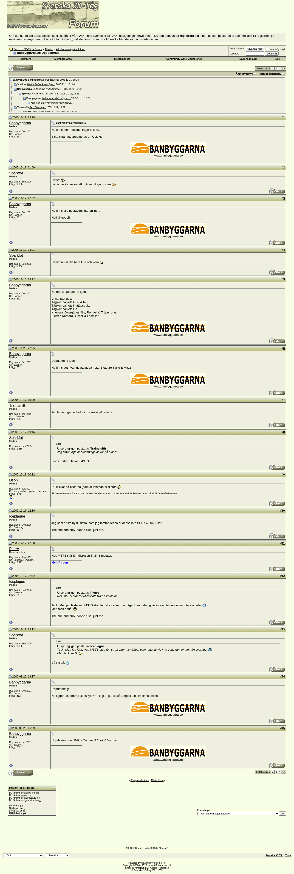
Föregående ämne (139, 780)
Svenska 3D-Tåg (274, 855)
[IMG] (12, 810)
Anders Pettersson (159, 868)
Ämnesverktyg (244, 73)
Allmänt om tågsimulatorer (70, 49)
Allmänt (49, 49)
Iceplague (17, 516)
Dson (13, 480)
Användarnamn (237, 48)
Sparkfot (16, 173)
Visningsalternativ (270, 73)
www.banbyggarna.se (168, 155)
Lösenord (234, 53)
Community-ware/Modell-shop (184, 58)
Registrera (25, 58)
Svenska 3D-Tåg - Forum (28, 49)
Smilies (13, 808)
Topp (288, 855)
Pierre (14, 549)
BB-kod (13, 805)
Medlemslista (122, 58)
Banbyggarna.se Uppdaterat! (43, 80)
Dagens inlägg (248, 58)
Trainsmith (17, 405)
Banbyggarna (20, 123)
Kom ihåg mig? (275, 49)
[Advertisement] (155, 22)
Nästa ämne (157, 780)
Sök (277, 58)
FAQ (93, 58)
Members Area (63, 58)
